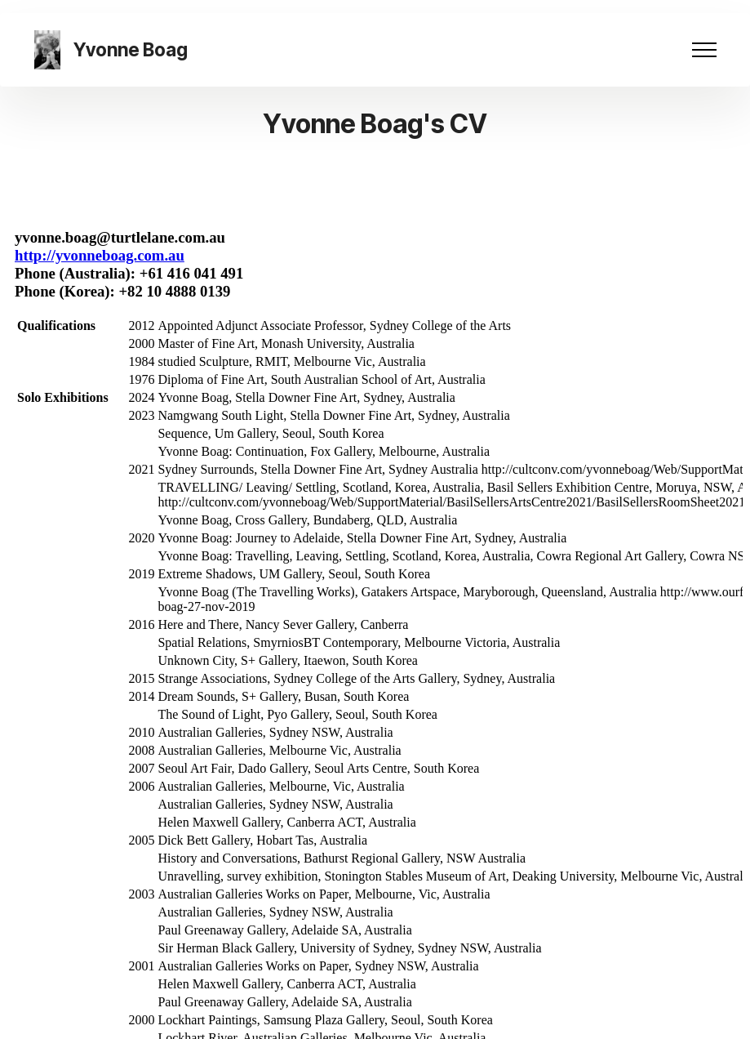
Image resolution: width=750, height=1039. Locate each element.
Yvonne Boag (130, 50)
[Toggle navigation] (704, 50)
